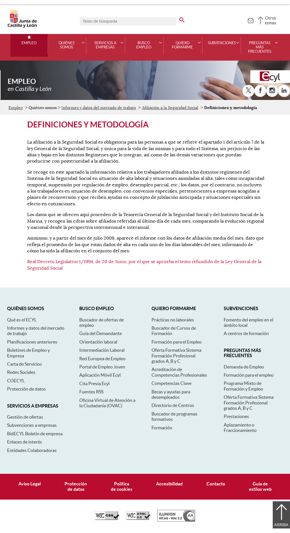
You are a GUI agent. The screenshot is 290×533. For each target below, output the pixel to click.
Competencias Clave (171, 383)
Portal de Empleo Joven (102, 366)
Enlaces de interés (24, 441)
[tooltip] (250, 19)
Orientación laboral (98, 341)
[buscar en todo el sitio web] (181, 19)
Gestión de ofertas (25, 416)
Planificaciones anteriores (32, 341)
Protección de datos (26, 388)
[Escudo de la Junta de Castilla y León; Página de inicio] (22, 26)
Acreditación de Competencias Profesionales (179, 372)
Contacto (215, 483)
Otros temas (270, 20)
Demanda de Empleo (244, 366)
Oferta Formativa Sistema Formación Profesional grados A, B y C (176, 355)
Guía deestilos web (260, 486)
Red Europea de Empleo (102, 358)
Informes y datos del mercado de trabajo (98, 107)
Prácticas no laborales (173, 319)
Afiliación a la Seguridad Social (170, 107)
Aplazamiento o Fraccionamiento (240, 427)
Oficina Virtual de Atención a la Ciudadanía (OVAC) (107, 403)
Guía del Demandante (100, 333)
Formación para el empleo (249, 375)
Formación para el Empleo (177, 341)
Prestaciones (236, 416)
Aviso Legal (29, 483)
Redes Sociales (21, 372)
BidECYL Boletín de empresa (35, 433)
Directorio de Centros (173, 405)
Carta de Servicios (24, 363)
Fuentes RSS (91, 391)
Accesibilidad (169, 483)
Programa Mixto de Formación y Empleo (243, 386)
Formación (162, 427)
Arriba (281, 525)
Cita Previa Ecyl (94, 383)
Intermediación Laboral (102, 350)
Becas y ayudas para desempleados (171, 394)
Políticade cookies (121, 486)
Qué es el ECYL (22, 319)
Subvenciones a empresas (32, 425)
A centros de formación (246, 333)
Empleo (29, 43)
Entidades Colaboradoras (32, 450)
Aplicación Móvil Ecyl (100, 375)
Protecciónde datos (76, 486)
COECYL (16, 380)
